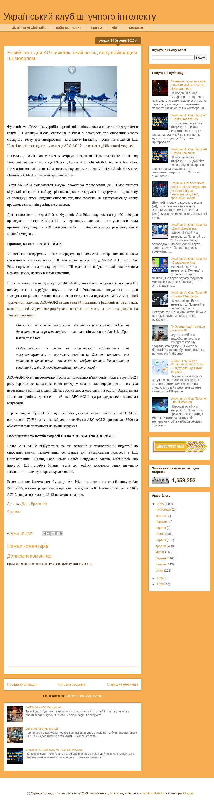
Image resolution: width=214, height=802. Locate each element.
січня (160, 570)
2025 (161, 504)
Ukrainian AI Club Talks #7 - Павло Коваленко (189, 117)
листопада (164, 509)
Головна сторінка (72, 684)
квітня (160, 552)
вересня (162, 521)
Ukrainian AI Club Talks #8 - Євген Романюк (53, 749)
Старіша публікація (122, 684)
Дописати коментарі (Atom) (83, 695)
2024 (161, 578)
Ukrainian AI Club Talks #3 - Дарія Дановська (189, 226)
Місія (115, 27)
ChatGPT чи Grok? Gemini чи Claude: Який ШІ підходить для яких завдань (187, 366)
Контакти (136, 27)
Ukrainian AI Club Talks (29, 27)
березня (162, 558)
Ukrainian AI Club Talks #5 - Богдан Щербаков (189, 294)
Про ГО (96, 27)
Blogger (188, 793)
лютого (161, 564)
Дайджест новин (68, 27)
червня (161, 540)
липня (160, 534)
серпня (161, 528)
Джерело (14, 511)
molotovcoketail (152, 793)
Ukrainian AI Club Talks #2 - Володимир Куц (189, 260)
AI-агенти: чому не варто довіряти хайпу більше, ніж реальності (188, 85)
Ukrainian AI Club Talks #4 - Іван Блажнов (189, 400)
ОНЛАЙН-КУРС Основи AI (43, 707)
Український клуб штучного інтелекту (80, 16)
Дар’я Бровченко (34, 503)
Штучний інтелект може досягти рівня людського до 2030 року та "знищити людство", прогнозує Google (188, 190)
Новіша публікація (21, 684)
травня (161, 546)
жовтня (161, 515)
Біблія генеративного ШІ (41, 728)
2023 (161, 584)
